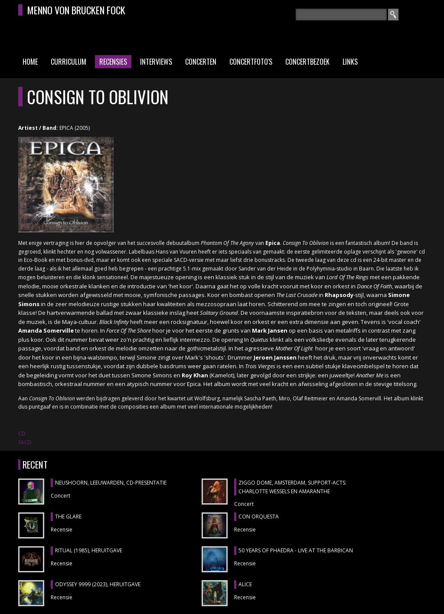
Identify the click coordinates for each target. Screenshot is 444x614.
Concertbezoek (307, 61)
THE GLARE (68, 516)
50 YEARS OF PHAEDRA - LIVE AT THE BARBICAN (295, 550)
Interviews (156, 61)
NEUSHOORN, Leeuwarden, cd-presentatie (110, 482)
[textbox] (341, 14)
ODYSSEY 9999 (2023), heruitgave (97, 584)
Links (350, 61)
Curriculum (68, 61)
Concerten (200, 61)
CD (22, 433)
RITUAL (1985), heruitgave (88, 550)
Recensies (113, 61)
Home (30, 61)
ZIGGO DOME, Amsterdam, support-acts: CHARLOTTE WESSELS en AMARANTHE (292, 487)
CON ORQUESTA (258, 516)
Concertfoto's (250, 61)
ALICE (245, 584)
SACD (25, 442)
